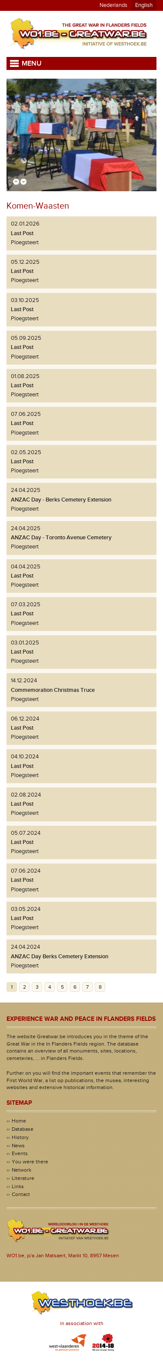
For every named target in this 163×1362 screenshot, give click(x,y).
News (18, 1146)
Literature (23, 1178)
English (144, 5)
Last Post (22, 233)
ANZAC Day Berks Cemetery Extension (59, 956)
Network (21, 1170)
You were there (30, 1162)
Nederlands (113, 5)
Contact (21, 1194)
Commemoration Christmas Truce (53, 690)
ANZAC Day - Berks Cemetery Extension (61, 499)
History (20, 1137)
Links (18, 1186)
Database (22, 1129)
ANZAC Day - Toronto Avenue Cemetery (61, 537)
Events (20, 1153)
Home (19, 1121)
